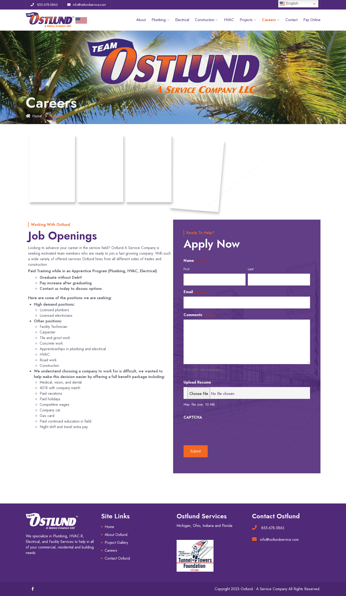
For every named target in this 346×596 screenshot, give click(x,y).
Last (250, 269)
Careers (111, 550)
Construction (204, 19)
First (186, 269)
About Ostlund (116, 534)
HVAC (229, 19)
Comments (200, 314)
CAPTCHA (193, 417)
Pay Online (311, 19)
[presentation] (219, 431)
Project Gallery (116, 542)
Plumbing (159, 19)
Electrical (182, 19)
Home (34, 116)
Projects (246, 19)
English (289, 3)
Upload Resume (197, 382)
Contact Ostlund (117, 558)
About (141, 19)
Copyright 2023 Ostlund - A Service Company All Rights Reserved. (267, 589)
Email (195, 292)
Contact (291, 19)
